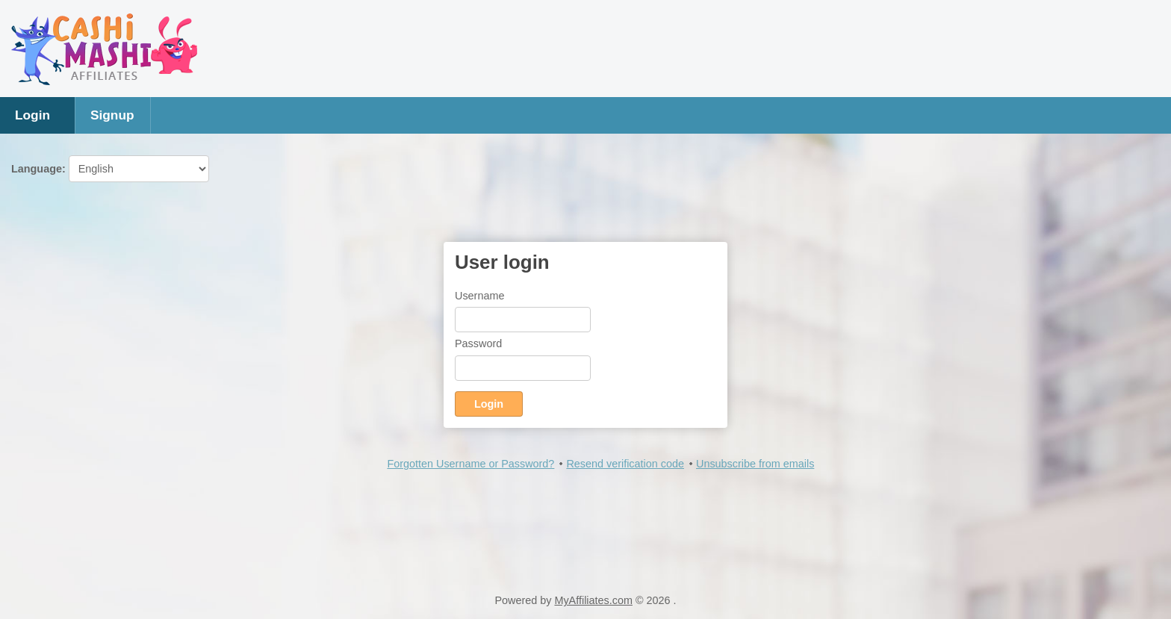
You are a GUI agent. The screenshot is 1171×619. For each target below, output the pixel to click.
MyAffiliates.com (593, 600)
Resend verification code (625, 464)
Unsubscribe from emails (755, 464)
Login (32, 115)
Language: (110, 169)
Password (478, 343)
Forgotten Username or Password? (470, 464)
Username (479, 296)
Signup (112, 115)
